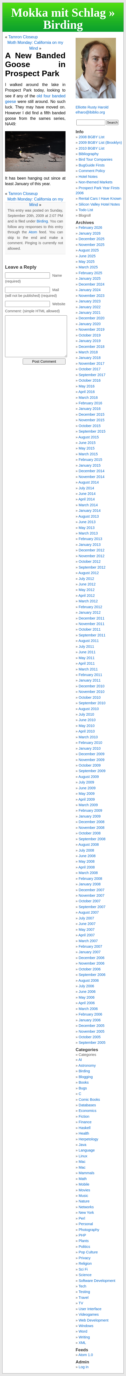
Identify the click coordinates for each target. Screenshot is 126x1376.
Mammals (86, 1173)
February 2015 (90, 460)
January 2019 (90, 341)
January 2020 (90, 324)
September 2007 (92, 907)
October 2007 (90, 901)
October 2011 (90, 629)
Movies (84, 1190)
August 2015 (88, 437)
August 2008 (88, 845)
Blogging (86, 1077)
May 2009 (86, 794)
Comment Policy (92, 171)
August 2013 (88, 516)
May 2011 (86, 658)
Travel (83, 1298)
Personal (86, 1224)
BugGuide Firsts (92, 165)
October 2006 (90, 969)
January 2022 (90, 307)
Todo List (86, 210)
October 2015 (90, 426)
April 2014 (86, 499)
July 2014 (86, 488)
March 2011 (88, 669)
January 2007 (90, 952)
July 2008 (86, 850)
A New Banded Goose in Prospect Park (35, 64)
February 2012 (90, 607)
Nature (84, 1201)
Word (83, 1331)
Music (83, 1196)
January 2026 (90, 233)
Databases (87, 1105)
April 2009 (86, 799)
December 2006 (91, 958)
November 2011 (91, 624)
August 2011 (88, 641)
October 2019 (90, 335)
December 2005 (91, 1026)
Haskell (84, 1128)
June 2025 (87, 256)
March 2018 (88, 352)
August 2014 (88, 482)
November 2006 (91, 963)
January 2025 (90, 278)
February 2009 (90, 810)
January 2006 (90, 1020)
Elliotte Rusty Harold (92, 107)
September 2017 (92, 375)
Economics (87, 1111)
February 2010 (90, 743)
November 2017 (91, 363)
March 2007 (88, 941)
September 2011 (92, 635)
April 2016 (86, 392)
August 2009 (88, 777)
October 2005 (90, 1037)
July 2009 (86, 782)
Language (87, 1150)
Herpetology (88, 1139)
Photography (89, 1230)
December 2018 (91, 347)
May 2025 (86, 262)
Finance (85, 1122)
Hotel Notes (88, 177)
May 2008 (86, 861)
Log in (83, 1367)
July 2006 (86, 986)
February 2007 (90, 946)
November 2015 (91, 420)
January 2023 (90, 301)
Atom (33, 232)
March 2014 (88, 505)
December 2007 (91, 890)
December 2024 (91, 284)
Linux (83, 1156)
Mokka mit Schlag (58, 12)
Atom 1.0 (85, 1355)
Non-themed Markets (95, 182)
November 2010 (91, 692)
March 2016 (88, 398)
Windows (86, 1326)
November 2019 (91, 329)
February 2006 (90, 1014)
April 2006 (86, 1003)
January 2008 (90, 884)
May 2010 (86, 726)
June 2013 (87, 522)
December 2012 (91, 550)
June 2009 (87, 788)
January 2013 (90, 545)
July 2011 (86, 646)
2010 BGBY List (91, 148)
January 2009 (90, 816)
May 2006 (86, 997)
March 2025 (88, 267)
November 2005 (91, 1031)
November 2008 (91, 828)
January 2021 (90, 313)
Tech (82, 1286)
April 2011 (86, 663)
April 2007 (86, 935)
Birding (63, 24)
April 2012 (86, 596)
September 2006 (92, 975)
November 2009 (91, 760)
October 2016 (90, 380)
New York (86, 1213)
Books (84, 1082)
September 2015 (92, 431)
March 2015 (88, 454)
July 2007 (86, 918)
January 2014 (90, 511)
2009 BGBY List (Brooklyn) (100, 143)
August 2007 (88, 912)
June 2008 (87, 856)
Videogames (89, 1314)
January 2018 (90, 358)
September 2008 (92, 839)
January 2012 (90, 612)
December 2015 (91, 414)
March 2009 (88, 805)
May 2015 (86, 448)
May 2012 (86, 590)
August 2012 (88, 573)
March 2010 (88, 737)
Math (83, 1179)
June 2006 (87, 992)
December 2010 (91, 686)
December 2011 (91, 618)
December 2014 (91, 471)
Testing (84, 1292)
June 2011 (87, 652)
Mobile (84, 1184)
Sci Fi (83, 1269)
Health (84, 1133)
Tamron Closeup (23, 37)
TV (81, 1303)
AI (80, 1060)
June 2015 (87, 443)
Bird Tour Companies (95, 159)
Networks (86, 1207)
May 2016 (86, 386)
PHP (82, 1235)
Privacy (84, 1258)
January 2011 (90, 680)
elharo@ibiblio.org (90, 112)
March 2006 (88, 1009)
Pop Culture (88, 1252)
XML (82, 1343)
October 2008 (90, 833)
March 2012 (88, 601)
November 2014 (91, 477)
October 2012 (90, 561)
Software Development (97, 1281)
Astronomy (87, 1065)
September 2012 (92, 567)
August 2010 (88, 709)
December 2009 (91, 754)
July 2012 (86, 579)
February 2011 (90, 675)
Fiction (84, 1116)
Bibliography (89, 154)
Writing (84, 1337)
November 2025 (91, 245)
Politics (84, 1247)
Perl (82, 1218)
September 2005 (92, 1043)
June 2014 (87, 494)
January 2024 (90, 290)
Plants (84, 1241)
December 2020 (91, 318)
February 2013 (90, 539)
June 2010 (87, 720)
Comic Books (89, 1100)
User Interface (90, 1309)
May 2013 (86, 528)
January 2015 (90, 465)
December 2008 (91, 822)
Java (82, 1145)
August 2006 (88, 980)
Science (85, 1275)
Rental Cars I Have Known (100, 198)
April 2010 (86, 731)
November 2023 (91, 296)
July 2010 (86, 714)
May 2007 (86, 930)
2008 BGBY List (91, 137)
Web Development (93, 1320)
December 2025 (91, 239)
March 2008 (88, 873)
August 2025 (88, 250)
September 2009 (92, 771)
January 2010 (90, 748)
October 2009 (90, 765)
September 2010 (92, 703)
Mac (82, 1162)
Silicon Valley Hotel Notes (99, 204)
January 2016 (90, 409)
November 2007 (91, 895)
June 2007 (87, 924)
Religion (85, 1263)
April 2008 (86, 867)
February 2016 (90, 403)
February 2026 (90, 228)
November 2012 (91, 556)
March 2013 (88, 533)
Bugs (83, 1088)
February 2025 (90, 273)
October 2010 (90, 697)
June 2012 (87, 584)
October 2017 (90, 369)
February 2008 (90, 879)
